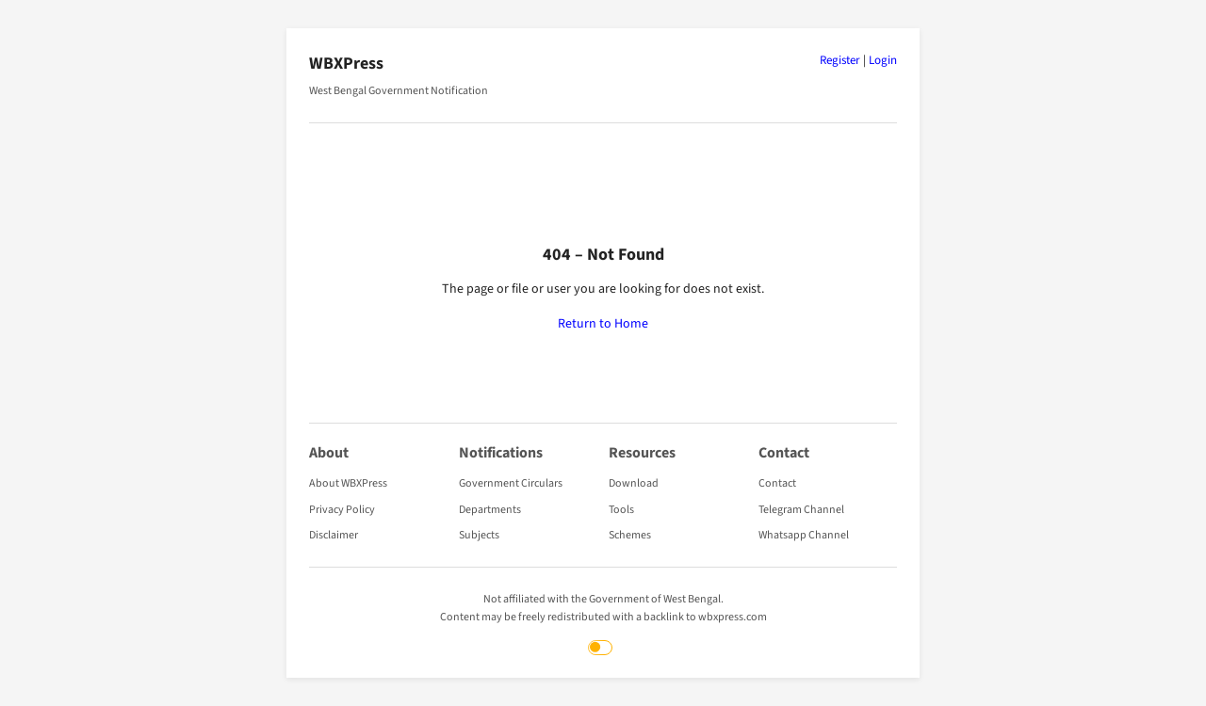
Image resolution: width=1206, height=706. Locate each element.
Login (883, 60)
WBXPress (346, 63)
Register (840, 60)
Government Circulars (510, 483)
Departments (490, 510)
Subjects (479, 535)
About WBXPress (348, 483)
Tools (621, 510)
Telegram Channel (801, 510)
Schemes (630, 535)
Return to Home (603, 323)
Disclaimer (333, 535)
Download (634, 483)
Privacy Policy (342, 510)
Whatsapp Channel (803, 535)
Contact (777, 483)
